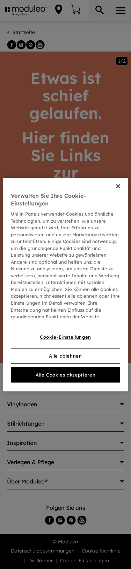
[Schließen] (118, 186)
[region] (65, 285)
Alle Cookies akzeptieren (66, 375)
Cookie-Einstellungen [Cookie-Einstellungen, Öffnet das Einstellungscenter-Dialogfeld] (65, 337)
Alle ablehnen (65, 356)
